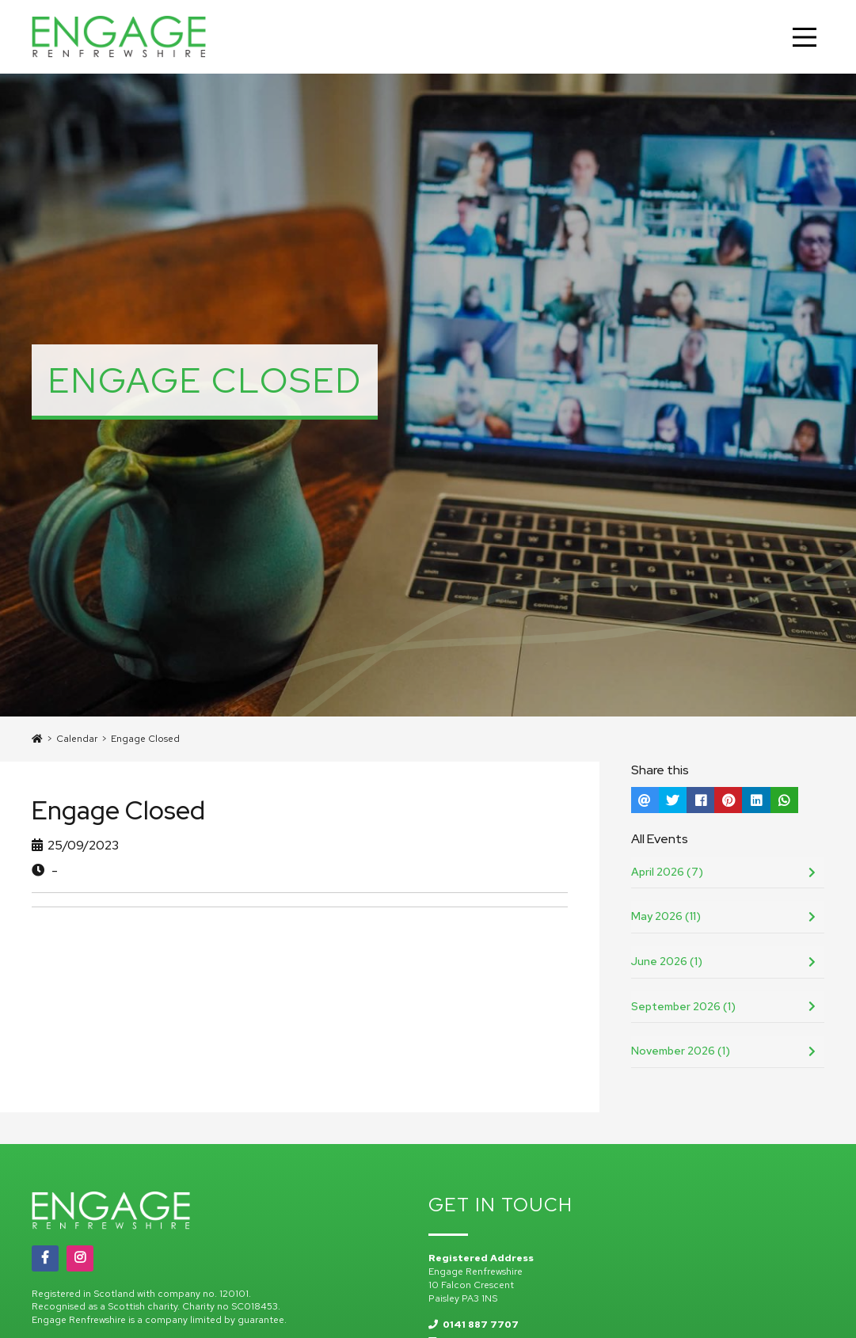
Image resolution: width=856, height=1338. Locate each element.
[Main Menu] (804, 37)
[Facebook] (45, 1258)
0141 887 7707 (473, 1324)
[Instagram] (80, 1258)
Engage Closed (145, 738)
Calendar (76, 738)
